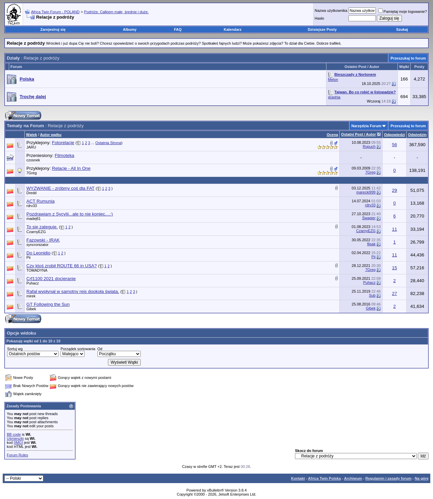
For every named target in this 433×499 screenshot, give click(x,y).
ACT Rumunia (40, 201)
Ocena (332, 135)
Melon (333, 79)
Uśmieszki (15, 438)
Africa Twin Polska (324, 478)
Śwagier (368, 218)
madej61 (33, 219)
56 (394, 144)
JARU (31, 147)
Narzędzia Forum (366, 126)
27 (394, 293)
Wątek (31, 135)
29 (394, 190)
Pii (28, 257)
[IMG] (18, 442)
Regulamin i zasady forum (388, 478)
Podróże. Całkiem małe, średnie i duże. (116, 12)
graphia (334, 97)
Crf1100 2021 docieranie (51, 278)
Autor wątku (51, 135)
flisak (371, 244)
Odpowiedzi (394, 135)
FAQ (178, 29)
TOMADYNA (36, 270)
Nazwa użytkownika (331, 10)
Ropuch (369, 146)
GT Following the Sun (48, 304)
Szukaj (402, 29)
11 (394, 229)
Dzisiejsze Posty (322, 29)
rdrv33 (31, 206)
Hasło (319, 18)
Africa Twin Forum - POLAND (55, 12)
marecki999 (365, 192)
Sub (372, 295)
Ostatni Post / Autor (358, 134)
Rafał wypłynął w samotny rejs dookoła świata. (72, 291)
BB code (14, 434)
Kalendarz (233, 29)
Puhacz (32, 283)
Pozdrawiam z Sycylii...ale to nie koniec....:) (69, 214)
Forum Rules (17, 455)
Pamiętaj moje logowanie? (402, 11)
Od (99, 349)
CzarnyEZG (36, 232)
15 (394, 267)
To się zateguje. (42, 226)
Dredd (31, 193)
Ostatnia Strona (108, 143)
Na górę (422, 478)
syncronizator (37, 245)
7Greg (31, 173)
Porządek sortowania (78, 349)
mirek (31, 296)
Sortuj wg (15, 349)
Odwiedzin (417, 135)
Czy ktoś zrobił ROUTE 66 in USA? (61, 265)
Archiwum (353, 478)
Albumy (129, 29)
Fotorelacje (63, 142)
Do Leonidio (38, 252)
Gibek (31, 309)
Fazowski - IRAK (43, 240)
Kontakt (298, 478)
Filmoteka (64, 155)
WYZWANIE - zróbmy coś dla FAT (60, 188)
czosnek (33, 160)
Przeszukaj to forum (408, 58)
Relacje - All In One (71, 168)
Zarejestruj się (53, 29)
